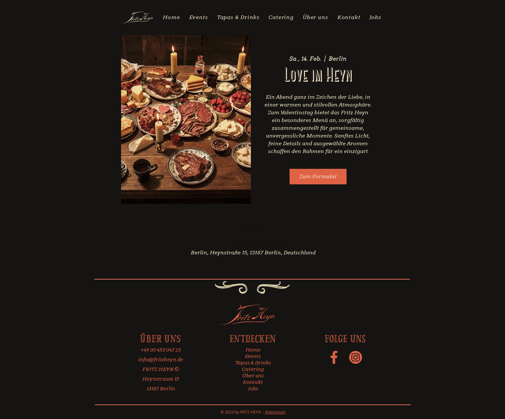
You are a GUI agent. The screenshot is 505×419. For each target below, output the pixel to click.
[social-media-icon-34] (334, 357)
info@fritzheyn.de (160, 360)
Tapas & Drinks (253, 363)
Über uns (253, 376)
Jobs (253, 389)
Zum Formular (318, 176)
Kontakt (253, 382)
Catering (253, 369)
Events (253, 356)
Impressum (275, 411)
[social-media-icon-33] (355, 357)
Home (253, 350)
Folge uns (345, 338)
